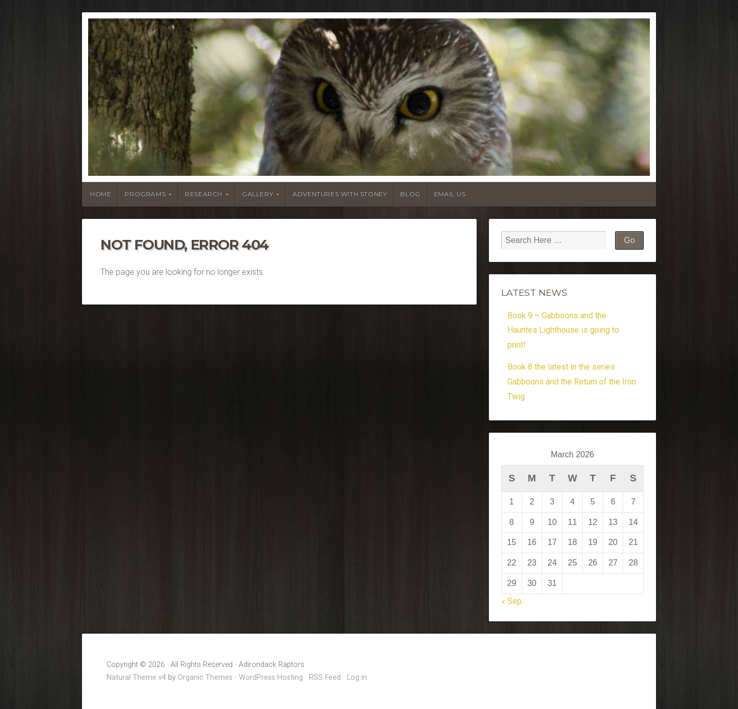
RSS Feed (325, 677)
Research (203, 194)
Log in (357, 677)
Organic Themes (205, 677)
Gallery (257, 194)
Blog (410, 194)
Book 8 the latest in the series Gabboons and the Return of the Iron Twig (571, 381)
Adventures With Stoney (340, 194)
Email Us (450, 194)
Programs (145, 194)
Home (100, 194)
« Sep (511, 601)
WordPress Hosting (271, 677)
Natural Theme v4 (136, 677)
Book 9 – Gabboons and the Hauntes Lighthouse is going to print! (563, 330)
